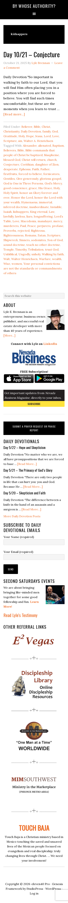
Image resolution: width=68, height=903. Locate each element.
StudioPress (34, 888)
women (17, 263)
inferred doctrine (15, 207)
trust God (52, 249)
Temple (8, 249)
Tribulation (36, 249)
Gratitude (10, 136)
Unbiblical (10, 254)
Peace (31, 226)
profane (57, 226)
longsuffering (43, 216)
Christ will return (34, 160)
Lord (47, 136)
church (52, 160)
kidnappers (21, 211)
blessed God (11, 160)
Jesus (38, 136)
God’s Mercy (53, 183)
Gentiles (9, 178)
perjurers (44, 226)
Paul (23, 226)
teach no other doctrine (43, 245)
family (46, 131)
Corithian (27, 164)
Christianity (11, 131)
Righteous (38, 230)
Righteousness (13, 235)
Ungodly (24, 254)
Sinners (24, 240)
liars (29, 216)
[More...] (9, 335)
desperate (10, 169)
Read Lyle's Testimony (20, 615)
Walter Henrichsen (24, 259)
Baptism (58, 145)
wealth (56, 259)
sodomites (38, 240)
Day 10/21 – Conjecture (31, 54)
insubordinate (39, 207)
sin (20, 141)
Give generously (27, 178)
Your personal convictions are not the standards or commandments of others (32, 268)
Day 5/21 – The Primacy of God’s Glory (27, 470)
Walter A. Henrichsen (38, 141)
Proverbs (9, 230)
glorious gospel (50, 178)
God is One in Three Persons (23, 183)
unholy (36, 254)
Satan (42, 235)
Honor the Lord (22, 197)
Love (55, 136)
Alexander (30, 145)
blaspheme (51, 155)
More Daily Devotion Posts (21, 516)
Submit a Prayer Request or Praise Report (34, 428)
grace (33, 188)
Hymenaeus (29, 202)
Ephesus (25, 169)
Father (45, 169)
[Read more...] (14, 114)
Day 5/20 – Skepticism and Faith (24, 492)
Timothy (21, 249)
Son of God (55, 240)
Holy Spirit (10, 193)
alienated (44, 145)
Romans (30, 235)
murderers (11, 226)
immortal (45, 202)
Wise (6, 263)
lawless (20, 216)
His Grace (45, 188)
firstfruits (10, 174)
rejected (24, 230)
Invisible (55, 207)
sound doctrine (14, 245)
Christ (46, 126)
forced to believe (30, 174)
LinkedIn (50, 344)
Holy (21, 136)
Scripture (10, 141)
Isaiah (7, 211)
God (55, 131)
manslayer (45, 221)
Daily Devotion (31, 131)
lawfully (8, 216)
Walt (6, 259)
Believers (9, 150)
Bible (37, 126)
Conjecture (11, 164)
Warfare (45, 259)
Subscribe (34, 404)
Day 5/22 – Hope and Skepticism (24, 447)
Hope (30, 136)
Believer (26, 126)
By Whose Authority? (34, 6)
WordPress (53, 888)
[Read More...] (27, 464)
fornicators (51, 174)
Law (51, 211)
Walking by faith (53, 254)
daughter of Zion (47, 164)
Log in (34, 893)
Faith (35, 169)
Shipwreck (10, 240)
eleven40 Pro (41, 884)
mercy (57, 221)
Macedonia (28, 221)
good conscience (15, 188)
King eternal (38, 211)
